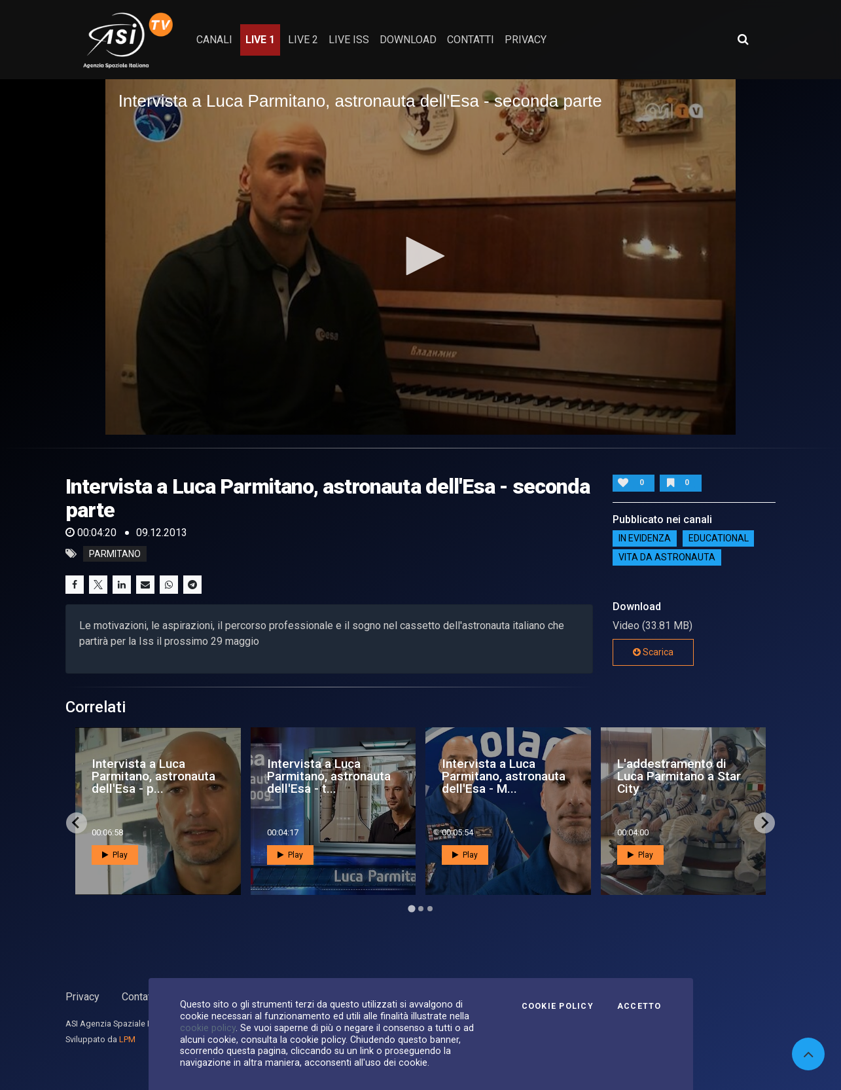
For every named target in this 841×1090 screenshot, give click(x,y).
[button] (421, 256)
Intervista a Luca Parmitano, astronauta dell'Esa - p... (153, 776)
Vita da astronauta (666, 558)
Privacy (82, 996)
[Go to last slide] (76, 822)
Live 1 (260, 39)
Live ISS (349, 39)
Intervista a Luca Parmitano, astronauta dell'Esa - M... (503, 776)
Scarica (653, 652)
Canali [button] (214, 39)
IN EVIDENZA (644, 539)
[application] (420, 256)
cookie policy (208, 1028)
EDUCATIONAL (719, 539)
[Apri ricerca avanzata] (743, 39)
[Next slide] (764, 822)
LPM (127, 1039)
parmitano (115, 554)
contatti (470, 39)
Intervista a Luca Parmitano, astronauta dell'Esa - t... (329, 776)
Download (408, 39)
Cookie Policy (558, 1006)
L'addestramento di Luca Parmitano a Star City (679, 776)
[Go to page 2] (420, 908)
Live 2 (303, 39)
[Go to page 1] (411, 908)
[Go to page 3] (430, 908)
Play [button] (115, 855)
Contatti (139, 996)
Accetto (639, 1006)
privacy (525, 39)
